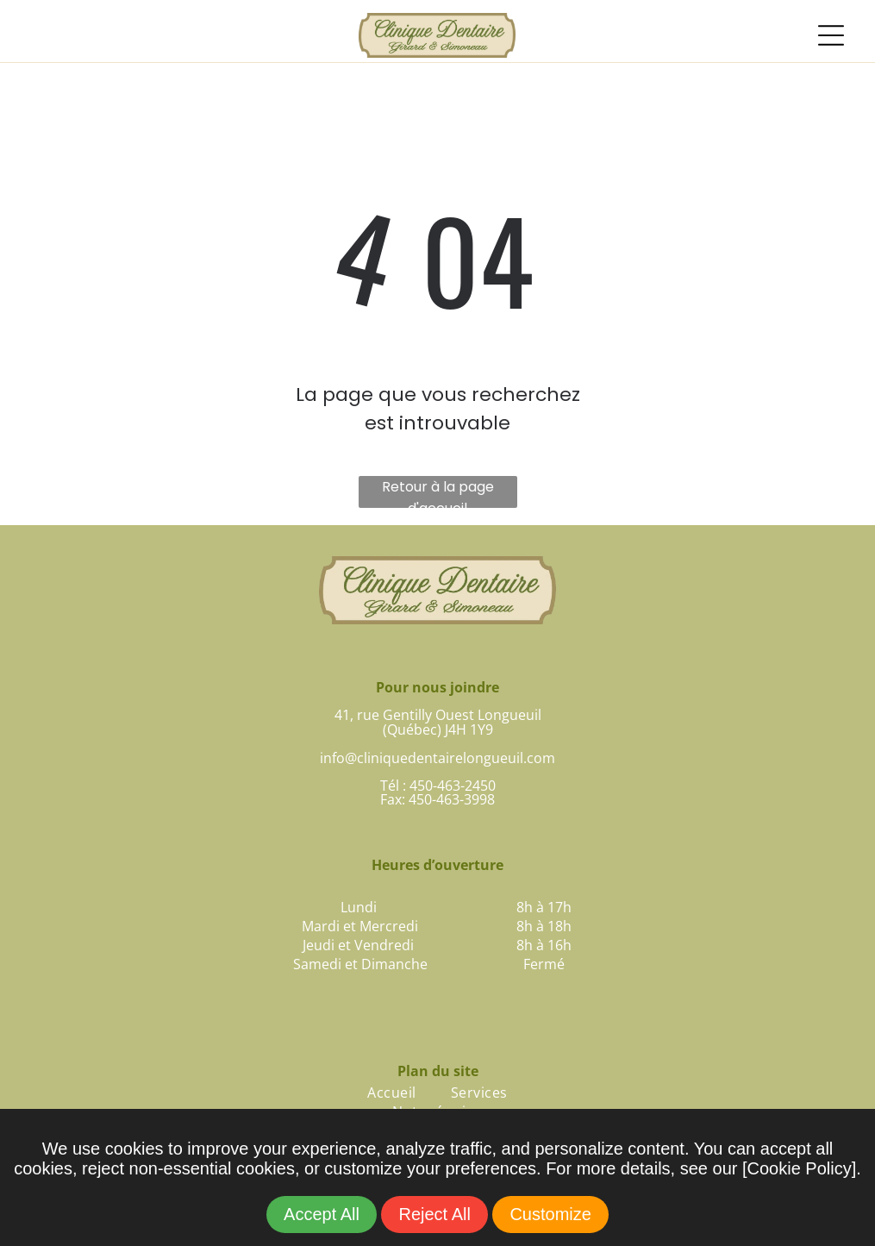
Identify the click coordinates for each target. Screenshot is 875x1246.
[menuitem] (391, 1092)
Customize (550, 1214)
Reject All (434, 1214)
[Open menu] (831, 35)
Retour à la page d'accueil (438, 492)
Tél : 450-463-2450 (438, 785)
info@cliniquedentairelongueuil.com (437, 757)
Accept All (321, 1214)
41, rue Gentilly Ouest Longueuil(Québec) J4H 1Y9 (437, 722)
